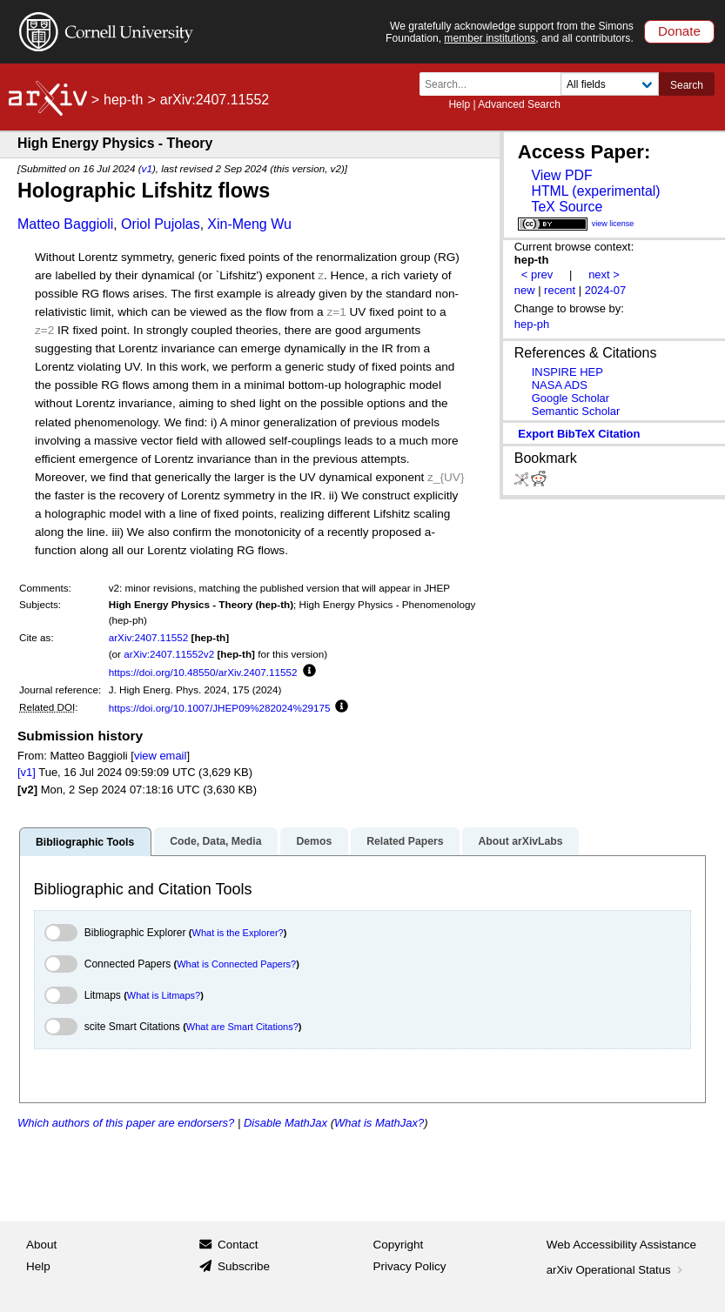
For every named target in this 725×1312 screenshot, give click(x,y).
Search (686, 85)
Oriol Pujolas (160, 224)
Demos (314, 841)
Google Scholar (570, 398)
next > (604, 274)
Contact (238, 1244)
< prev (537, 274)
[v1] (26, 772)
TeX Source (566, 206)
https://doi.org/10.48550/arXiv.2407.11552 (203, 672)
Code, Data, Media (215, 841)
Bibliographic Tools (85, 842)
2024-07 (606, 290)
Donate (679, 30)
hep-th (123, 99)
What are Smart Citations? (242, 1026)
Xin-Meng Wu (249, 224)
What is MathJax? (379, 1122)
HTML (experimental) (595, 191)
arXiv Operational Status (617, 1269)
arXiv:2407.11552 (149, 637)
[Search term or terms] (495, 84)
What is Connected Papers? (236, 964)
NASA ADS (559, 385)
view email (160, 755)
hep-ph (531, 324)
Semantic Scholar (576, 411)
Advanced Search (519, 104)
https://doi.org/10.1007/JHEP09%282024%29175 (220, 707)
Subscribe (244, 1266)
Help (459, 104)
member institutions (489, 38)
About (41, 1244)
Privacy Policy (409, 1266)
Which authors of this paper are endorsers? (125, 1122)
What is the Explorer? (238, 932)
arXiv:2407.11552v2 (169, 653)
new (524, 290)
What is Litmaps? (163, 995)
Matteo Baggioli (65, 224)
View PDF (561, 175)
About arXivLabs (520, 841)
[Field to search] (610, 84)
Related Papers (404, 841)
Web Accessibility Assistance (621, 1244)
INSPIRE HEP (567, 371)
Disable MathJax (285, 1122)
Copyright (398, 1244)
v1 (147, 168)
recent (559, 290)
